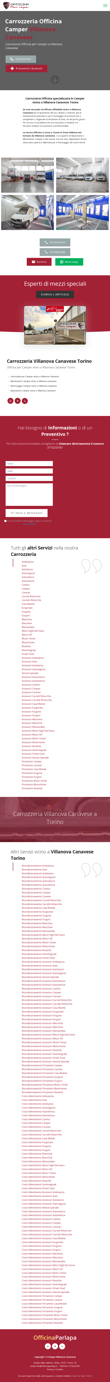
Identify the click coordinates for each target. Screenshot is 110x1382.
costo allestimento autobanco (37, 1103)
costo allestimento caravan (36, 1126)
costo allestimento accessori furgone (41, 1245)
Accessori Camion (31, 684)
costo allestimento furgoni (36, 1150)
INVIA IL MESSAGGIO (26, 513)
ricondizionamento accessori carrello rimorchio (47, 1003)
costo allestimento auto (34, 1100)
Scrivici (39, 262)
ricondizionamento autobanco (38, 873)
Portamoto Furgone (32, 773)
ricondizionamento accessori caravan (41, 996)
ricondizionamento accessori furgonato (43, 1011)
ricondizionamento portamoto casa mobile (44, 1073)
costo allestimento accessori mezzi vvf (42, 1269)
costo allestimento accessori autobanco (43, 1199)
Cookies (59, 1369)
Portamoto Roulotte (32, 788)
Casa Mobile (28, 604)
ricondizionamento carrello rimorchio (42, 904)
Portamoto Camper (32, 761)
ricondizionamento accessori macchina (42, 1023)
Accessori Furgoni (31, 715)
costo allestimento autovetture (38, 1115)
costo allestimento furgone (36, 1146)
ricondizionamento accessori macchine (42, 1027)
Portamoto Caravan (32, 765)
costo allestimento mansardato (38, 1161)
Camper (26, 588)
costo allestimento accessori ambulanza (43, 1192)
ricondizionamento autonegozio (39, 877)
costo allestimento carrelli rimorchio (41, 1130)
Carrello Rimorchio (31, 600)
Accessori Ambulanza (33, 657)
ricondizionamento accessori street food (43, 1057)
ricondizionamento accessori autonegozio (44, 973)
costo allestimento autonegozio (38, 1107)
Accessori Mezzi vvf (32, 734)
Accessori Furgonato (32, 707)
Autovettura (28, 577)
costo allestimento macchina (37, 1153)
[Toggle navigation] (105, 5)
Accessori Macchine (32, 723)
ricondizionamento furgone (36, 915)
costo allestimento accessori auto (40, 1196)
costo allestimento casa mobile (38, 1138)
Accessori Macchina (32, 719)
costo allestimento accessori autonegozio (44, 1203)
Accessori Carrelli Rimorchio (36, 696)
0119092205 (55, 252)
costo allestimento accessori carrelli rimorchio (46, 1230)
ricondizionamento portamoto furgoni (42, 1080)
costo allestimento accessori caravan (41, 1226)
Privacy (50, 1369)
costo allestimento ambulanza (38, 1096)
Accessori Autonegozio (33, 669)
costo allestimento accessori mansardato (43, 1261)
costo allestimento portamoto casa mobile (44, 1303)
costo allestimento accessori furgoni (41, 1249)
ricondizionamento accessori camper (41, 992)
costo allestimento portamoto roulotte (42, 1322)
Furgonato (27, 607)
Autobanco (27, 569)
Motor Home (28, 638)
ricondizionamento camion (36, 888)
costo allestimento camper (36, 1123)
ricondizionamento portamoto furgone (42, 1077)
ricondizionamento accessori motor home (44, 1042)
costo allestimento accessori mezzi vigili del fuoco (48, 1265)
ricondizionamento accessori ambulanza (43, 961)
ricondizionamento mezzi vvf (37, 938)
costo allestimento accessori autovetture (43, 1215)
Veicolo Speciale (30, 673)
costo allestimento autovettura (38, 1111)
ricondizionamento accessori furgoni (41, 1019)
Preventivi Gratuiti (26, 68)
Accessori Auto (29, 661)
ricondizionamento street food (38, 957)
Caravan (26, 592)
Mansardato (28, 627)
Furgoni (26, 615)
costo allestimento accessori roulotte (42, 1280)
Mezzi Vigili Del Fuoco (33, 630)
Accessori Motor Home (34, 738)
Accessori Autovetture (33, 680)
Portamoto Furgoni (32, 776)
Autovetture (28, 581)
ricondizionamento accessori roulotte (42, 1050)
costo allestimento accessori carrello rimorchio (47, 1234)
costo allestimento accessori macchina (42, 1253)
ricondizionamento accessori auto (40, 965)
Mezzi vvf (27, 634)
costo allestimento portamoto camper (42, 1296)
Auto (24, 565)
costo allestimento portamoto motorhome (44, 1319)
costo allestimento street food (38, 1188)
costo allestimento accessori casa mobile (43, 1238)
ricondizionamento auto (34, 869)
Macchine (27, 623)
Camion (26, 584)
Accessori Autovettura (33, 677)
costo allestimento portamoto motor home (44, 1315)
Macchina (27, 619)
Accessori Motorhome (33, 742)
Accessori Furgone (31, 711)
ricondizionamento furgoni (36, 919)
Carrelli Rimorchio (31, 596)
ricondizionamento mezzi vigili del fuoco (43, 934)
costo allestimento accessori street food (43, 1288)
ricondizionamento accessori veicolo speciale (45, 1061)
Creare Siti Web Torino (81, 1376)
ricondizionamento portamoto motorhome (44, 1088)
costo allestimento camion (36, 1119)
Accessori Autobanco (32, 665)
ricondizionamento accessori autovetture (43, 984)
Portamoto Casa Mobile (34, 769)
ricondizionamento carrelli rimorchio (41, 900)
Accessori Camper (31, 688)
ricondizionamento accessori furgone (42, 1015)
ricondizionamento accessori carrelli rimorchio (47, 1000)
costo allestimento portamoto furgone (42, 1307)
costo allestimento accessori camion (41, 1219)
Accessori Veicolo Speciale (35, 757)
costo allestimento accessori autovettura (43, 1211)
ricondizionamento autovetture (38, 884)
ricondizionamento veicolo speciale (40, 977)
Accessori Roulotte (31, 746)
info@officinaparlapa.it (46, 1366)
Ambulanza (27, 561)
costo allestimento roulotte (36, 1180)
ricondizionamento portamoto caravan (42, 1069)
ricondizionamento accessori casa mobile (44, 1007)
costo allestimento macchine (37, 1157)
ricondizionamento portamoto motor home (45, 1084)
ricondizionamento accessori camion (41, 988)
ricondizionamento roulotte (36, 950)
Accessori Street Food (33, 753)
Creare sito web (32, 1376)
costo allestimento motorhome (38, 1176)
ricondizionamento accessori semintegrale (44, 1054)
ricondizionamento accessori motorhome (43, 1046)
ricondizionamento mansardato (38, 931)
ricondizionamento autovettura (38, 881)
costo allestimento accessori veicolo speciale (45, 1292)
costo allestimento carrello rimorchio (42, 1134)
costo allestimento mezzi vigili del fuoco (43, 1165)
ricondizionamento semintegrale (39, 954)
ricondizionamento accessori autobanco (43, 969)
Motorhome (28, 642)
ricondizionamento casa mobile (38, 907)
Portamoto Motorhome (34, 784)
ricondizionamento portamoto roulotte (42, 1092)
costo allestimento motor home (39, 1173)
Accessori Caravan (31, 692)
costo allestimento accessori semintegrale (44, 1284)
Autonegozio (28, 573)
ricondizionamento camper (36, 892)
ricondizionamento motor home (39, 942)
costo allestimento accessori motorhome (43, 1276)
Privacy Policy (29, 524)
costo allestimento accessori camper (41, 1222)
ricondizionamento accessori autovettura (43, 980)
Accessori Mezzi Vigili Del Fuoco (38, 730)
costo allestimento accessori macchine (42, 1257)
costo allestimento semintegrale (39, 1184)
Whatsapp (69, 261)
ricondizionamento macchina (37, 923)
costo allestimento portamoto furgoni (42, 1311)
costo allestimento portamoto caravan (42, 1299)
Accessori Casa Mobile (33, 703)
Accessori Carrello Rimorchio (37, 700)
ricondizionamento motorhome (38, 946)
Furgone (26, 611)
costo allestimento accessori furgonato (42, 1242)
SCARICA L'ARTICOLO (55, 294)
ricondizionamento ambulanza (38, 865)
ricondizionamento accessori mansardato (43, 1030)
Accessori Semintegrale (34, 750)
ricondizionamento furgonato (37, 911)
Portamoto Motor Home (34, 780)
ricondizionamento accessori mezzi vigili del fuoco (48, 1034)
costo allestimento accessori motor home (44, 1273)
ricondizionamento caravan (36, 896)
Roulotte (26, 646)
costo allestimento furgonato (37, 1142)
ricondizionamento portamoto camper (42, 1065)
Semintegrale (29, 650)
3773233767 (20, 59)
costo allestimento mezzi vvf (37, 1169)
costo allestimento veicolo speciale (40, 1207)
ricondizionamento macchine (37, 927)
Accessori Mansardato (33, 726)
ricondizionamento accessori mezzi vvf (42, 1038)
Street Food (28, 654)
